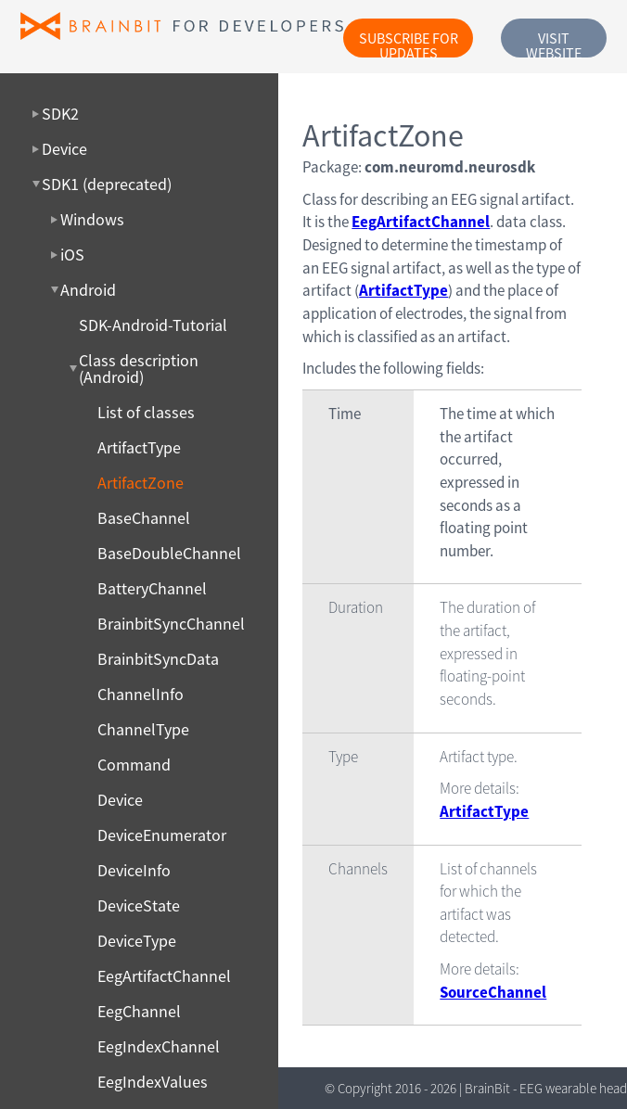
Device (120, 800)
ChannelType (143, 729)
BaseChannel (143, 518)
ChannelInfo (140, 694)
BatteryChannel (152, 588)
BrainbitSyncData (158, 659)
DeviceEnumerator (161, 835)
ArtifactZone (140, 483)
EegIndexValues (152, 1082)
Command (134, 765)
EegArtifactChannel (164, 976)
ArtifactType (139, 448)
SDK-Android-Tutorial (153, 325)
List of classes (146, 412)
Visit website (554, 43)
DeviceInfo (134, 870)
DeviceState (138, 906)
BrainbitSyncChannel (171, 624)
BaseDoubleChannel (169, 553)
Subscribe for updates (408, 43)
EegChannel (139, 1011)
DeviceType (136, 941)
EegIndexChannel (158, 1047)
